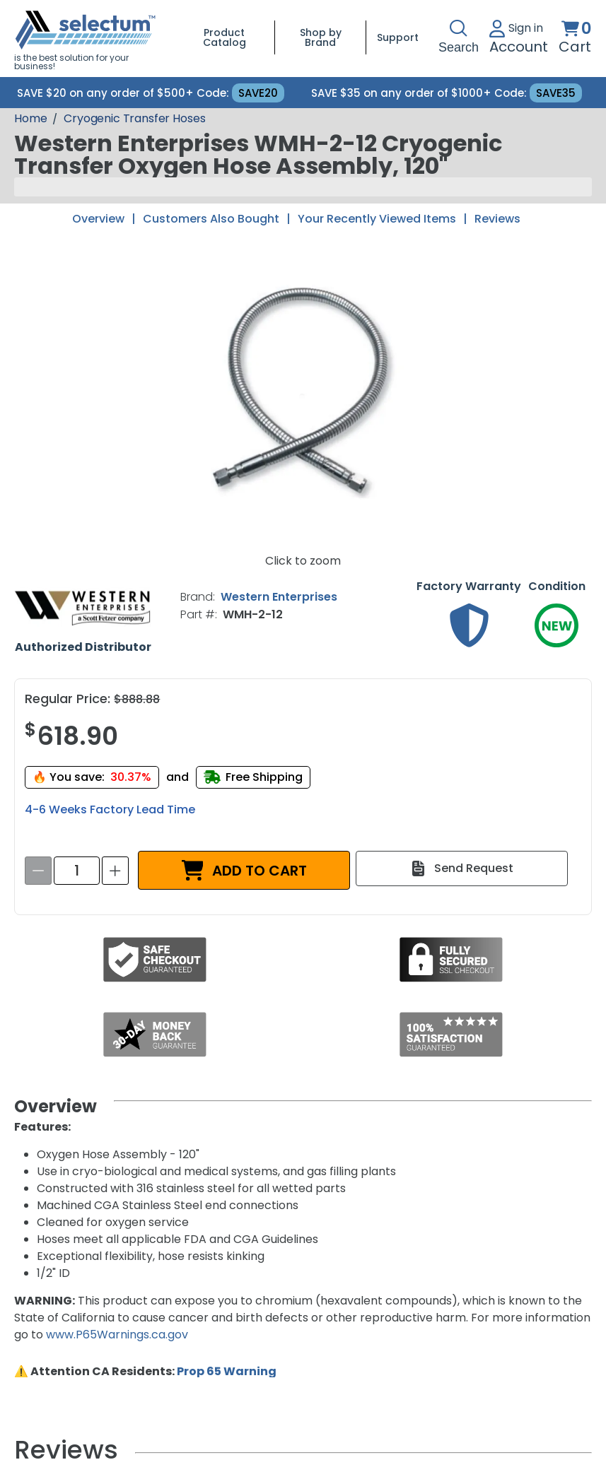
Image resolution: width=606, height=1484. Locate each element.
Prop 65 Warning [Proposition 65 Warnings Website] (226, 1371)
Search (458, 37)
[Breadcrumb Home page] (30, 118)
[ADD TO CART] (244, 870)
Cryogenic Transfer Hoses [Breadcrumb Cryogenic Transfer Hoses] (134, 118)
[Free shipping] (253, 777)
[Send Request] (462, 868)
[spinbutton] (77, 870)
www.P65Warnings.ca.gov (117, 1334)
